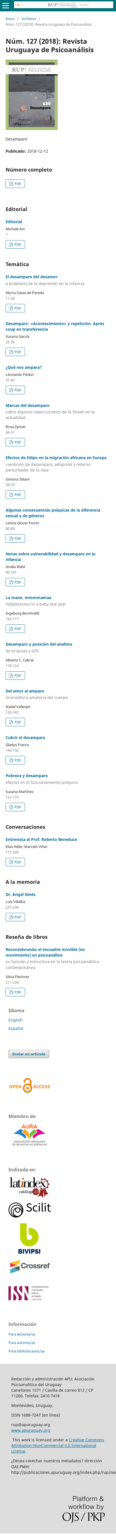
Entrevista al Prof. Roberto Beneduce (41, 839)
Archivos (29, 18)
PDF (17, 183)
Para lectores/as (21, 1334)
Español (15, 1028)
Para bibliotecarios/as (26, 1351)
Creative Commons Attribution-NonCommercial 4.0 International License (57, 1445)
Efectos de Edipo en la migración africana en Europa (58, 464)
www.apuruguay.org (30, 1430)
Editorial (14, 221)
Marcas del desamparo (58, 412)
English (15, 1020)
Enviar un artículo (28, 1053)
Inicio (10, 18)
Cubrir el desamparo (25, 737)
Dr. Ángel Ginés (20, 894)
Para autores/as (21, 1342)
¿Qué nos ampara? (24, 367)
